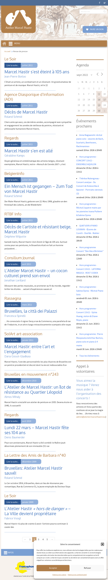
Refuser (87, 568)
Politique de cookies (59, 575)
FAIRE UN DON (96, 29)
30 (99, 110)
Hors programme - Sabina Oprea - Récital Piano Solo (89, 290)
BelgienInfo (14, 173)
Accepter (53, 568)
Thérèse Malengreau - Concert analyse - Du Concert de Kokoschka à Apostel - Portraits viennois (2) (89, 186)
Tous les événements (89, 355)
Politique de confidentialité (77, 575)
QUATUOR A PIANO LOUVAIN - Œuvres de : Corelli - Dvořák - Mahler (88, 229)
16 (99, 99)
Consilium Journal (19, 257)
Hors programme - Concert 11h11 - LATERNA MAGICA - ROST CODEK (88, 269)
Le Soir (10, 58)
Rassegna (12, 298)
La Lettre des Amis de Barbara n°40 (35, 455)
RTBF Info (12, 213)
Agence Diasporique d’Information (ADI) (34, 97)
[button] (102, 544)
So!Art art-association (23, 333)
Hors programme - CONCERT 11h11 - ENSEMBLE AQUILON (86, 160)
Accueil (7, 51)
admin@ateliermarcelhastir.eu (90, 416)
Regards (11, 137)
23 (99, 105)
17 (104, 99)
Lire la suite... (13, 65)
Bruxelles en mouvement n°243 (31, 374)
